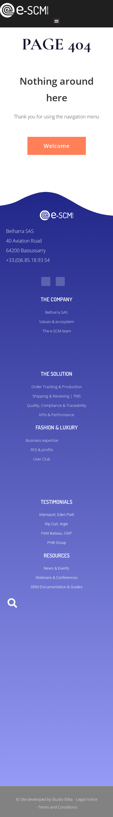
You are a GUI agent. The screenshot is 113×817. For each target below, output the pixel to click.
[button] (56, 20)
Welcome (57, 145)
